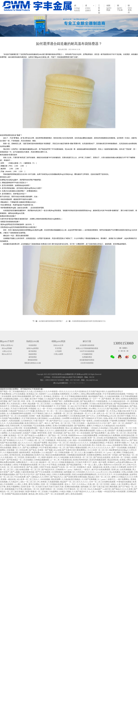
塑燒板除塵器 (32, 360)
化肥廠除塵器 (87, 357)
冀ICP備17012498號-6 (77, 383)
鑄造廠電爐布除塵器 (87, 360)
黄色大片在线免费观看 (55, 428)
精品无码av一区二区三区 (58, 443)
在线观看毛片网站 (120, 445)
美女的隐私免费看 (100, 440)
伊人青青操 (42, 482)
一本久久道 (33, 462)
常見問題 (58, 348)
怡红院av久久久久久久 (79, 443)
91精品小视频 (65, 492)
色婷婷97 (43, 394)
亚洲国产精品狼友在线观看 (16, 494)
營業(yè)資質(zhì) (7, 345)
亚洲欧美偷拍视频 (72, 487)
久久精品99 (13, 482)
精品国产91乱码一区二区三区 (64, 467)
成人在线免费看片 (61, 416)
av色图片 (4, 421)
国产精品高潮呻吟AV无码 (124, 404)
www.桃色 (4, 455)
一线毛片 (87, 470)
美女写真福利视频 (28, 406)
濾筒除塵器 (33, 357)
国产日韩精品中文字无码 (92, 418)
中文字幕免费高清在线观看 (114, 394)
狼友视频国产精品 (96, 396)
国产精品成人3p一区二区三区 (44, 438)
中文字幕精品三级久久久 (42, 413)
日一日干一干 (95, 399)
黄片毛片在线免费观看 (101, 470)
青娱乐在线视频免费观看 (55, 455)
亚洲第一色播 (35, 416)
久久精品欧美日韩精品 (71, 479)
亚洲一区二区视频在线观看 (52, 484)
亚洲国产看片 (57, 401)
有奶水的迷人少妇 (64, 440)
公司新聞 (58, 351)
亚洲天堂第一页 (28, 487)
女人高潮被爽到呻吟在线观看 (19, 413)
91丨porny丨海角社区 (73, 470)
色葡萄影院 (65, 394)
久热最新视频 (53, 482)
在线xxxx (100, 430)
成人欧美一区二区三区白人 (28, 479)
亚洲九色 (115, 470)
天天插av (93, 404)
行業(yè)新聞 (58, 354)
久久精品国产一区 (50, 452)
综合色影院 (121, 426)
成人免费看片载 (10, 430)
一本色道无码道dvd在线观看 (114, 492)
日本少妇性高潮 (84, 445)
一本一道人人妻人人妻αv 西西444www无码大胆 (102, 465)
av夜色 (15, 465)
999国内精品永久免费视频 (109, 435)
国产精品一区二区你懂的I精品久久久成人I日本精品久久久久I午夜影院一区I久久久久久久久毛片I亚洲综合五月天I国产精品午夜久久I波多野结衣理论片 (61, 391)
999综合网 (23, 450)
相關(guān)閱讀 (108, 8)
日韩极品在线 (128, 452)
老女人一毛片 (70, 484)
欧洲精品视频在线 (43, 401)
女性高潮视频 (126, 470)
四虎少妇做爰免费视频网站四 (84, 474)
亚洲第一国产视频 (45, 450)
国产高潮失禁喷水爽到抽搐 (75, 477)
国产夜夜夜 (107, 399)
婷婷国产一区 (131, 423)
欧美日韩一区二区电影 (121, 457)
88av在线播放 (115, 472)
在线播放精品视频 (10, 399)
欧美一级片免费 (100, 462)
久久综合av (82, 484)
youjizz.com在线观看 (72, 421)
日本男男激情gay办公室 (107, 416)
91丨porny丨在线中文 (106, 479)
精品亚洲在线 (113, 460)
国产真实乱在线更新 (102, 457)
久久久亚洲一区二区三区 (97, 450)
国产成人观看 (32, 467)
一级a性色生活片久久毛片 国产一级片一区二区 (105, 423)
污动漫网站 (54, 492)
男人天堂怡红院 (13, 404)
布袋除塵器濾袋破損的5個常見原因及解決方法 (89, 321)
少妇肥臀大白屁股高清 (71, 418)
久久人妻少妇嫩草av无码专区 (90, 452)
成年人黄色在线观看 (73, 494)
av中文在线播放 (19, 394)
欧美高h (39, 411)
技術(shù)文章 (58, 345)
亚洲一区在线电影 (55, 433)
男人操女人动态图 (79, 438)
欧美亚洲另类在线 (105, 404)
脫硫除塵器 (33, 354)
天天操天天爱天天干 (83, 462)
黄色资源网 (56, 479)
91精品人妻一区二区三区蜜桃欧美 (42, 440)
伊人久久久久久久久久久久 (99, 448)
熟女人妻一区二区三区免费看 (76, 404)
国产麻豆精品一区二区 (128, 455)
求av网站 (93, 409)
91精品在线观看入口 (26, 430)
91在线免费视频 (60, 409)
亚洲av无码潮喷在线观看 (63, 426)
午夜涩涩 (110, 443)
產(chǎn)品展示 (88, 8)
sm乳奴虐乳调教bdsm (124, 462)
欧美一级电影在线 (95, 467)
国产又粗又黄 (14, 401)
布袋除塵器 (33, 345)
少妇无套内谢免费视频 (78, 399)
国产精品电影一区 (49, 445)
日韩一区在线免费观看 (27, 428)
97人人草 (92, 413)
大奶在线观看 (14, 421)
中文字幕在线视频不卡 (46, 406)
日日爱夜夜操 (57, 472)
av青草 (24, 404)
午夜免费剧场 (6, 394)
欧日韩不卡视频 (36, 399)
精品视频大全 (47, 416)
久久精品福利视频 (112, 396)
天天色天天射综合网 (19, 409)
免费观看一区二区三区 (63, 413)
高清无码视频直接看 (97, 460)
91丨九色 (131, 443)
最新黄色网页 (25, 452)
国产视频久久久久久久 (45, 430)
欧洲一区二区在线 (95, 438)
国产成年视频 (111, 406)
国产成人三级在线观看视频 (29, 445)
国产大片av (91, 416)
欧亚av (42, 494)
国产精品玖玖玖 (48, 470)
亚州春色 (48, 396)
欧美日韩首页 (20, 467)
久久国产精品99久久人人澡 (83, 492)
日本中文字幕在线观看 (67, 445)
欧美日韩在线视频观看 (21, 396)
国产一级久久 (45, 423)
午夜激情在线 (66, 460)
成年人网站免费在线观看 (84, 430)
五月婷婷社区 (27, 421)
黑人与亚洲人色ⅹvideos (102, 445)
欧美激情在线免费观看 (126, 413)
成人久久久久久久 (25, 443)
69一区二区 (48, 411)
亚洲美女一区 (58, 396)
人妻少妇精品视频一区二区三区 (27, 470)
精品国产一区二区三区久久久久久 (74, 482)
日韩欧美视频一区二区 (67, 452)
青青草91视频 (120, 443)
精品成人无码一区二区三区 (99, 477)
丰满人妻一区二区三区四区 (98, 484)
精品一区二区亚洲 (16, 457)
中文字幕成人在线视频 (56, 465)
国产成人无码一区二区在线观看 (77, 433)
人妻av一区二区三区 (27, 482)
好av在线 (57, 450)
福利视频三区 (69, 472)
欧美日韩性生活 (31, 423)
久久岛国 (4, 457)
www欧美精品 (55, 418)
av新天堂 (107, 489)
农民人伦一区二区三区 (106, 413)
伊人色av (42, 465)
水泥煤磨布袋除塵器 (87, 345)
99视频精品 (123, 438)
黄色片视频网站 (13, 487)
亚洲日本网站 (82, 409)
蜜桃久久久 (17, 448)
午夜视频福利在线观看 (28, 465)
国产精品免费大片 (87, 401)
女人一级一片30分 (45, 409)
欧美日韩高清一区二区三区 (81, 457)
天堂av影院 (114, 428)
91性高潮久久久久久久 (85, 472)
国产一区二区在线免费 (54, 494)
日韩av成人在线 (24, 438)
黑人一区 (133, 445)
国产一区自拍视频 (119, 448)
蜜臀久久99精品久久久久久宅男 (125, 477)
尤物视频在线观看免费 (76, 455)
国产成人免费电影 (30, 448)
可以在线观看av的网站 (42, 426)
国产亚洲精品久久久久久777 (15, 440)
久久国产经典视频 (89, 479)
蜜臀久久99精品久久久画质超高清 (101, 426)
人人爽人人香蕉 (21, 484)
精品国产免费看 (41, 443)
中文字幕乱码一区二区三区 (75, 489)
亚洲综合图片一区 (33, 457)
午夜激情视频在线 (96, 406)
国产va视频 (15, 472)
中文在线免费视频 (121, 474)
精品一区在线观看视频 (82, 440)
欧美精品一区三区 (16, 435)
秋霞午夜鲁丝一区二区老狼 (52, 489)
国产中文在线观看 (43, 472)
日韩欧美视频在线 (66, 462)
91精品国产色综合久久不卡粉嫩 (22, 411)
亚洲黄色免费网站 (94, 455)
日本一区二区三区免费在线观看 (102, 482)
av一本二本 (55, 460)
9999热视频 (45, 479)
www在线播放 (53, 394)
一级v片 (41, 428)
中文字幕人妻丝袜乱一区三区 (27, 489)
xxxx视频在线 (57, 404)
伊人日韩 (126, 465)
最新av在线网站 (64, 438)
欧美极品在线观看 (124, 430)
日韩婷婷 (59, 470)
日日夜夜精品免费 (77, 416)
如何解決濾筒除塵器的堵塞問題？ (51, 321)
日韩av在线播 (127, 472)
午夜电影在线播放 (124, 482)
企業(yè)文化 (6, 351)
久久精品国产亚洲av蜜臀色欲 (56, 399)
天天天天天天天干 (105, 474)
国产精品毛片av (57, 477)
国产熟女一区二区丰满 (57, 435)
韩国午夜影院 (47, 457)
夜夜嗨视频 (9, 489)
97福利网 (113, 421)
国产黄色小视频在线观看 (76, 448)
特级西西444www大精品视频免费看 (83, 435)
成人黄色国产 (110, 430)
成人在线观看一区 (101, 411)
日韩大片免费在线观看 (61, 474)
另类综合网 (15, 426)
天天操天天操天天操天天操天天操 (49, 487)
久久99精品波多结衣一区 (119, 401)
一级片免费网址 (123, 479)
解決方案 (87, 341)
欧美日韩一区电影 (110, 455)
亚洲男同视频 (114, 440)
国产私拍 (33, 450)
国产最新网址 (80, 426)
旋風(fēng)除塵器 (33, 348)
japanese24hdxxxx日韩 (9, 428)
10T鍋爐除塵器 (87, 354)
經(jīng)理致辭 (7, 348)
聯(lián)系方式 (7, 354)
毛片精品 (72, 409)
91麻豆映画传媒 (28, 472)
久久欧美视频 (26, 426)
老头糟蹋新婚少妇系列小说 (33, 455)
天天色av (113, 411)
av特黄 (71, 430)
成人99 (73, 406)
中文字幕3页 (82, 406)
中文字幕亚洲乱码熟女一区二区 (52, 448)
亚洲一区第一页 (28, 401)
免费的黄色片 (22, 462)
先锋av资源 (108, 418)
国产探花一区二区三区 (61, 423)
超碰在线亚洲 (61, 430)
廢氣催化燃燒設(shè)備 (32, 363)
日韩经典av (15, 406)
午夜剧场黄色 (102, 401)
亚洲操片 (111, 462)
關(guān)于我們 (7, 341)
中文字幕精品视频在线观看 (76, 396)
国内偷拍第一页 (80, 413)
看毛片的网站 (34, 484)
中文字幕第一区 (63, 406)
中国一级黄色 (87, 421)
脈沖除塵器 (33, 351)
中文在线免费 (20, 477)
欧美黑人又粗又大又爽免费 (115, 467)
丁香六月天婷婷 (78, 423)
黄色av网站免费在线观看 (91, 394)
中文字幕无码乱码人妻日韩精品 (35, 418)
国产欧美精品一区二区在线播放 (20, 460)
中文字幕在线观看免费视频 (125, 418)
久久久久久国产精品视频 (108, 409)
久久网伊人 (75, 394)
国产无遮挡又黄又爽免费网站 (74, 450)
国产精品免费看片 (99, 433)
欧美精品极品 (123, 406)
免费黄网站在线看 (71, 401)
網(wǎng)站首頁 (77, 8)
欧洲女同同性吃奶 (80, 460)
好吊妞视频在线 (110, 438)
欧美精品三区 (32, 394)
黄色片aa (125, 440)
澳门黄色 (116, 399)
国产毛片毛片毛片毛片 (25, 474)
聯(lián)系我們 (130, 9)
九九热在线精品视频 (15, 423)
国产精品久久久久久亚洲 (122, 489)
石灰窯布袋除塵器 (86, 363)
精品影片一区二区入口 (48, 462)
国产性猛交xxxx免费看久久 (36, 435)
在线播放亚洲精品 (97, 443)
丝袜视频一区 (12, 450)
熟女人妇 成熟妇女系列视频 (77, 428)
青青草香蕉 (42, 433)
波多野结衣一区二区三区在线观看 (14, 416)
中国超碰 (32, 409)
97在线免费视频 (86, 411)
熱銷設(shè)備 (32, 341)
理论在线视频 (6, 448)
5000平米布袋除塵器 (87, 351)
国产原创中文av (56, 421)
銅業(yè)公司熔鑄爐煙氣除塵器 (87, 348)
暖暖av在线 (4, 426)
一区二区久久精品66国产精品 (66, 411)
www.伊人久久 (102, 472)
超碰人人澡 (116, 484)
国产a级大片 (37, 396)
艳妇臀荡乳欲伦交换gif (118, 450)
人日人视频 (24, 399)
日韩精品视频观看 (41, 460)
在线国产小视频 (29, 433)
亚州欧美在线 (15, 455)
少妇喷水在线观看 (101, 421)
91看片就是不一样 (41, 421)
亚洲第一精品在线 (8, 479)
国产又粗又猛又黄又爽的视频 (105, 487)
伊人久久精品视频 (61, 457)
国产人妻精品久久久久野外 (38, 477)
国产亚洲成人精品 (43, 474)
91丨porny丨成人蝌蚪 (112, 452)
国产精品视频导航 (74, 465)
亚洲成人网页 (125, 460)
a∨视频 (99, 492)
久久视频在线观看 (10, 452)
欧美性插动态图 (128, 435)
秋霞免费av (36, 452)
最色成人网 (33, 494)
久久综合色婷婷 (15, 433)
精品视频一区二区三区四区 (39, 404)
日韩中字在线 (45, 467)
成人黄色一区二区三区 (116, 433)
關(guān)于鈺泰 (120, 8)
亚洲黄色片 (82, 467)
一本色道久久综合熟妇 (98, 428)
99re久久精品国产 (95, 489)
